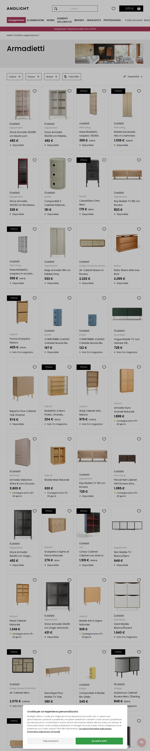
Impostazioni (50, 741)
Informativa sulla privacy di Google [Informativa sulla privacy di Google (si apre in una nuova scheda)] (43, 731)
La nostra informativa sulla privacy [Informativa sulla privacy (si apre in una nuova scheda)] (95, 728)
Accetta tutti (99, 741)
